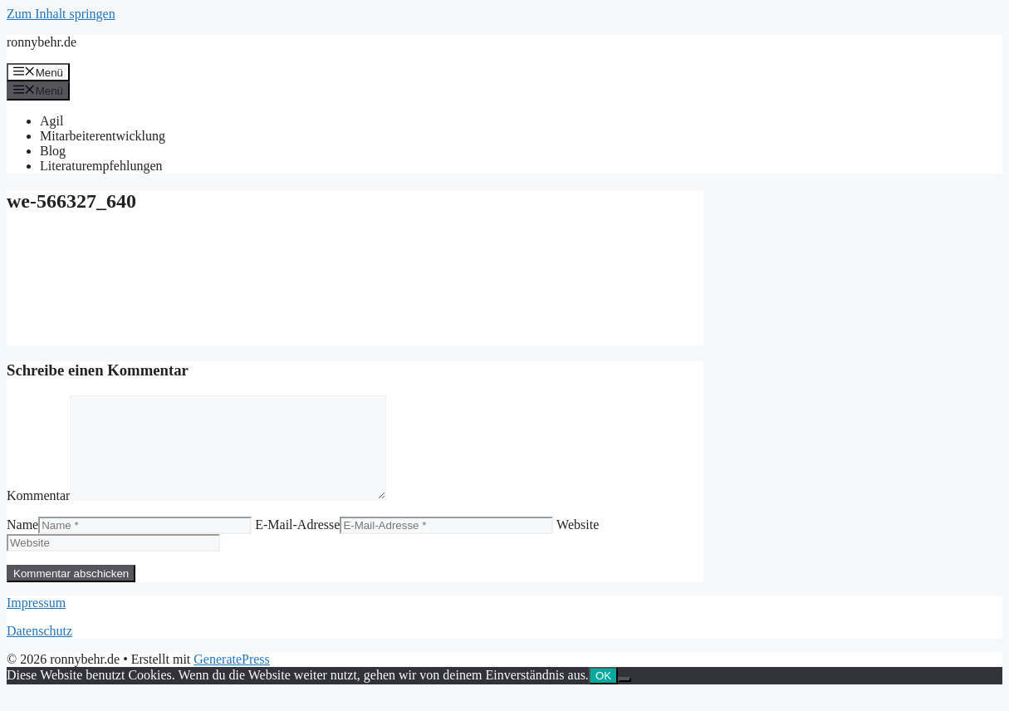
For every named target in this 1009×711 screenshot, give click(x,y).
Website (577, 544)
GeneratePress (231, 679)
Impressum (36, 622)
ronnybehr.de (41, 42)
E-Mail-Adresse (297, 544)
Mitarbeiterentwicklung (102, 136)
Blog (53, 151)
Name (22, 544)
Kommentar (38, 515)
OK (603, 695)
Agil (51, 121)
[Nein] (624, 699)
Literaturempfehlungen (101, 166)
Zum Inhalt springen (61, 14)
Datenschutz (39, 651)
